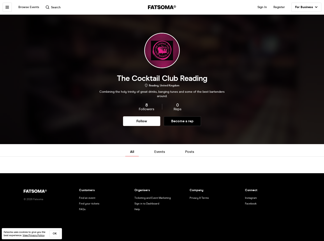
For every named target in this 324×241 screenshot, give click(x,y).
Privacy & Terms (199, 197)
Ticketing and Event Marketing (152, 197)
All (132, 152)
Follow (141, 121)
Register (279, 7)
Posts (189, 152)
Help (137, 209)
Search (53, 7)
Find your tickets (89, 203)
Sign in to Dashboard (146, 203)
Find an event (87, 197)
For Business (306, 7)
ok (55, 233)
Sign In (262, 7)
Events (159, 152)
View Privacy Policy (33, 235)
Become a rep (182, 121)
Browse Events (28, 7)
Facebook (251, 203)
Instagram (251, 197)
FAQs (82, 209)
